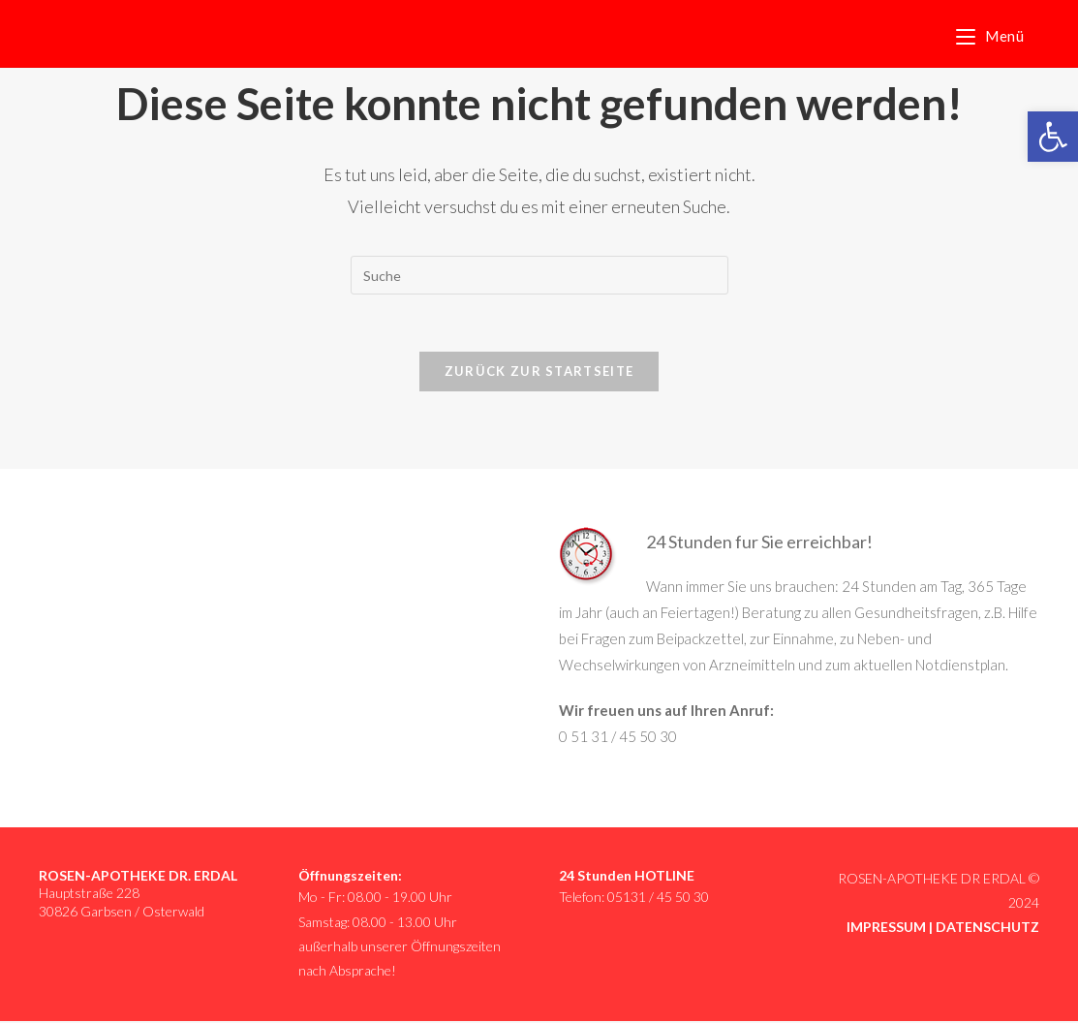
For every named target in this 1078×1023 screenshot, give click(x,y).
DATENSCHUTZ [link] (987, 928)
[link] (1053, 136)
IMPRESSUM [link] (886, 928)
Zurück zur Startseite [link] (539, 372)
